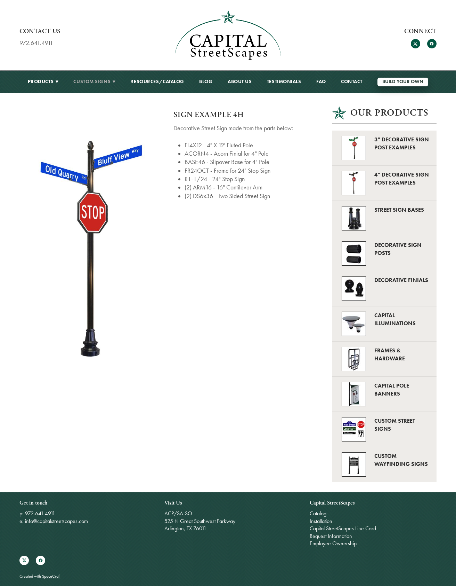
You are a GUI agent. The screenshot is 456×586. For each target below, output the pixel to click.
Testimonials (284, 82)
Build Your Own (402, 82)
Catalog (318, 513)
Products (43, 82)
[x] (415, 43)
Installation (321, 521)
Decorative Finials (401, 280)
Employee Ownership (333, 543)
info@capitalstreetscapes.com (56, 521)
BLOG (205, 82)
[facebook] (432, 43)
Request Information (331, 536)
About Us (240, 82)
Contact (352, 82)
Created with (39, 576)
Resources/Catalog (157, 82)
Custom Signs (94, 82)
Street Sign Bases (399, 209)
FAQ (321, 82)
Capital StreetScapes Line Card (343, 528)
